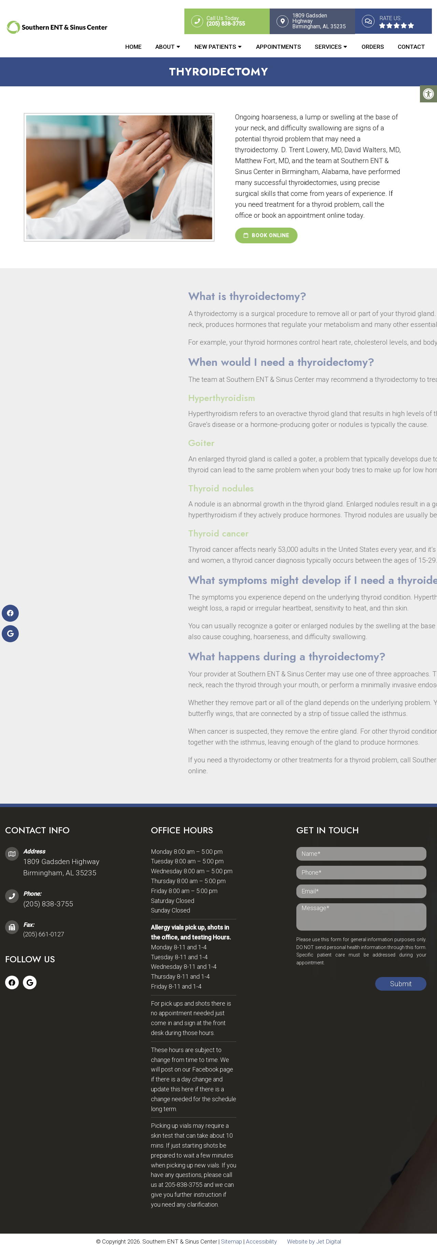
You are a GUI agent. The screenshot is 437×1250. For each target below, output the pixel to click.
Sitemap (231, 1241)
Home (133, 46)
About (165, 46)
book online (257, 236)
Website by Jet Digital (314, 1241)
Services (328, 46)
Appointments (278, 46)
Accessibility (261, 1241)
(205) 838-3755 (48, 904)
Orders (373, 46)
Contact (411, 46)
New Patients (215, 46)
